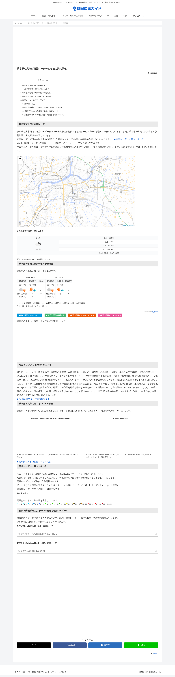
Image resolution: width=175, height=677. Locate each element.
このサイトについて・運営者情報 (28, 674)
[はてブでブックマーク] (105, 646)
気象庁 (155, 313)
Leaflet (124, 227)
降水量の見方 (30, 105)
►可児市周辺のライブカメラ (110, 317)
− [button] (20, 164)
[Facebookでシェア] (70, 646)
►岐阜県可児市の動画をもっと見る (34, 463)
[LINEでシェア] (141, 646)
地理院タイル (131, 227)
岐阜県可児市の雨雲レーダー (34, 85)
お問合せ (65, 674)
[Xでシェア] (34, 646)
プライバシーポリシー (51, 674)
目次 (41, 80)
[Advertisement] (87, 47)
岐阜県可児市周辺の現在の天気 (38, 89)
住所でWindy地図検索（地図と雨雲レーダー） (44, 112)
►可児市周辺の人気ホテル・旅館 (81, 317)
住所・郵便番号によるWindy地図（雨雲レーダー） (43, 108)
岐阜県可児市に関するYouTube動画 (37, 97)
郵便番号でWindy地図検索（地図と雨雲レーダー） (46, 116)
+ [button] (20, 160)
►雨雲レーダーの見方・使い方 (129, 141)
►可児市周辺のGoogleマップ (30, 317)
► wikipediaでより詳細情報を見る (33, 400)
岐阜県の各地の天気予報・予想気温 (37, 93)
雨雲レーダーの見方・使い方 (34, 101)
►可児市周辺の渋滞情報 (55, 317)
